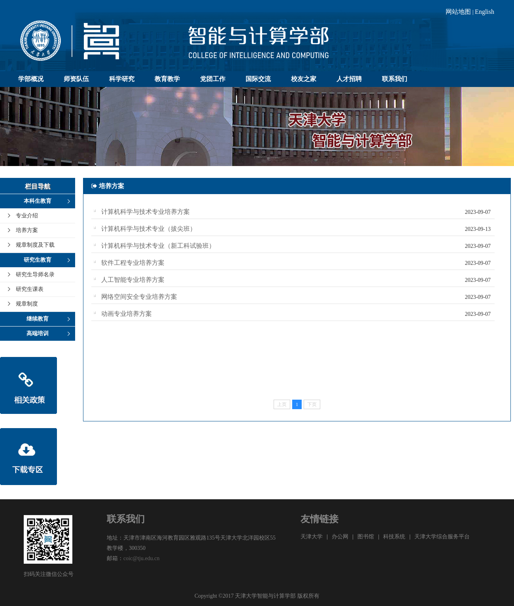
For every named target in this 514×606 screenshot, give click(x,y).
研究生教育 (37, 260)
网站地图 (458, 11)
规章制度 (27, 304)
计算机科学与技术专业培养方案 (145, 211)
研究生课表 (29, 289)
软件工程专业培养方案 (132, 262)
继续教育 (37, 319)
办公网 (340, 537)
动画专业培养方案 (126, 313)
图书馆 (365, 537)
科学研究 (121, 79)
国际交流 (258, 79)
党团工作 (212, 79)
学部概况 (30, 79)
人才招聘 (349, 79)
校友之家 (303, 79)
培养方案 (27, 230)
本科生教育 (37, 201)
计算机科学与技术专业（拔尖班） (148, 228)
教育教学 (167, 79)
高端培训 (37, 333)
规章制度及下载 (35, 245)
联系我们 (394, 79)
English (484, 11)
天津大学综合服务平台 (442, 537)
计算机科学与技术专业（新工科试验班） (158, 245)
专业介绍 (27, 216)
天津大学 (311, 537)
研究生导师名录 (35, 275)
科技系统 (394, 537)
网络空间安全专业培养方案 (139, 296)
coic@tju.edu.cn (141, 558)
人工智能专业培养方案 (132, 279)
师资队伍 (76, 79)
